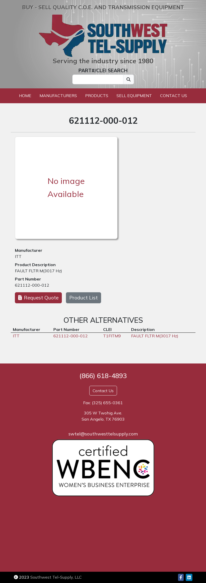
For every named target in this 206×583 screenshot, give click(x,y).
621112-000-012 (32, 285)
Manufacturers (58, 95)
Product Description (35, 264)
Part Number (28, 279)
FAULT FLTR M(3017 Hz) (38, 270)
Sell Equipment (134, 95)
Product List (83, 298)
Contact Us (173, 95)
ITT (18, 256)
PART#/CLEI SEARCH (103, 70)
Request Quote (38, 298)
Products (96, 95)
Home (25, 95)
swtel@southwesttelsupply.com (103, 434)
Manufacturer (28, 250)
